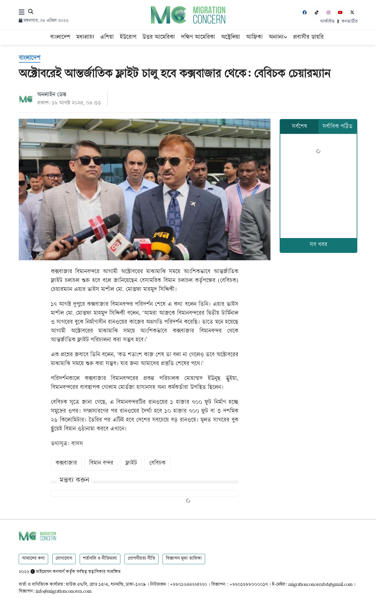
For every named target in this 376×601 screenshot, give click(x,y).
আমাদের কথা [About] (33, 558)
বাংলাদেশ (60, 37)
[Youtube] (340, 12)
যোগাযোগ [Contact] (64, 558)
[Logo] (188, 14)
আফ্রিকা (254, 37)
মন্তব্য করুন (74, 480)
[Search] (30, 12)
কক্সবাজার (66, 463)
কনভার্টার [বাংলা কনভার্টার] (350, 21)
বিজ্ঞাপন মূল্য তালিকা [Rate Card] (184, 558)
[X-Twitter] (352, 12)
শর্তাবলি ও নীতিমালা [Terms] (100, 558)
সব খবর (318, 245)
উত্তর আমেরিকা (158, 37)
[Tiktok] (317, 12)
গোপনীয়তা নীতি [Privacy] (141, 558)
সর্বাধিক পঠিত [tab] (337, 127)
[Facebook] (305, 12)
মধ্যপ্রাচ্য (85, 37)
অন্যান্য (278, 37)
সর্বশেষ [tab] (299, 127)
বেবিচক (157, 463)
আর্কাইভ (327, 21)
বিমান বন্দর (101, 463)
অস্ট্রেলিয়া (230, 37)
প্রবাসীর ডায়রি (308, 37)
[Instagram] (328, 12)
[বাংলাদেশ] (29, 59)
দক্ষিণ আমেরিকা (198, 37)
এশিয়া (107, 37)
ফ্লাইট (131, 463)
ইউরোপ (128, 37)
